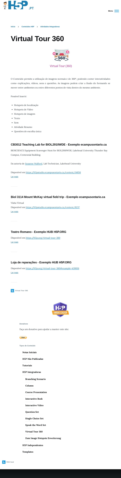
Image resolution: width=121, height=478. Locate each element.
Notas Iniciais (29, 352)
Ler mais (14, 177)
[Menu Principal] (113, 11)
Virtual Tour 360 (34, 431)
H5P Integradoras (31, 372)
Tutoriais (27, 365)
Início (13, 27)
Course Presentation (36, 392)
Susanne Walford (33, 163)
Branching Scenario (35, 379)
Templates (27, 451)
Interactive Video (34, 405)
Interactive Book (34, 398)
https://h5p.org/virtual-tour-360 (43, 237)
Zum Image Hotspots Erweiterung (43, 438)
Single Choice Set (34, 418)
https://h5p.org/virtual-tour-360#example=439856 (52, 268)
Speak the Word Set (35, 425)
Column (29, 385)
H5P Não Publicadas (32, 358)
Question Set (32, 412)
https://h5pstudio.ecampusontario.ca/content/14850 (53, 172)
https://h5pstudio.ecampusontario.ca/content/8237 (53, 207)
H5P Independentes (32, 445)
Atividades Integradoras (50, 27)
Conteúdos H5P (28, 27)
